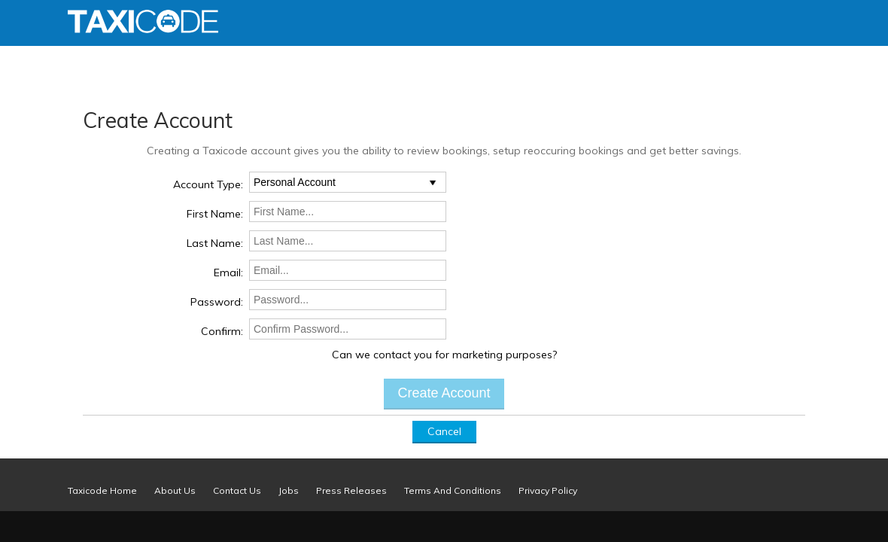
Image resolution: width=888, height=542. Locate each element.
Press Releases (351, 490)
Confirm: (222, 331)
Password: (216, 302)
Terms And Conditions (452, 490)
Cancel (444, 431)
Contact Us (237, 490)
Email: (228, 272)
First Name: (215, 214)
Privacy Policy (548, 490)
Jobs (288, 490)
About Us (175, 490)
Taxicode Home (102, 490)
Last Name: (215, 243)
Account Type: (208, 184)
